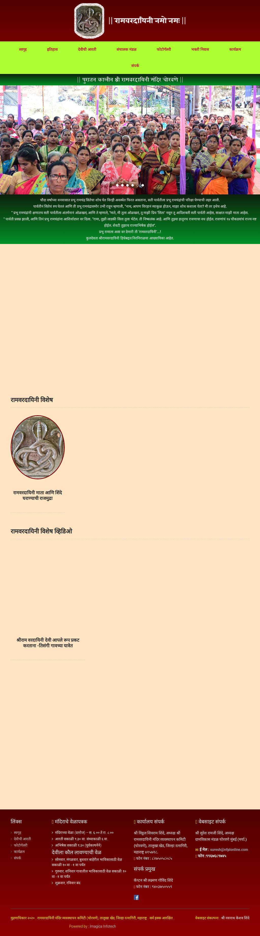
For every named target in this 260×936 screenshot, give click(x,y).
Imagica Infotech (103, 926)
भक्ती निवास (200, 49)
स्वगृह (23, 49)
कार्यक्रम (235, 49)
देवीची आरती (87, 49)
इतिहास (52, 49)
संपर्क (135, 66)
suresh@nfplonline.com (229, 850)
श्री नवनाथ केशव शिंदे (235, 918)
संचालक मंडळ (126, 49)
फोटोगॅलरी (164, 49)
